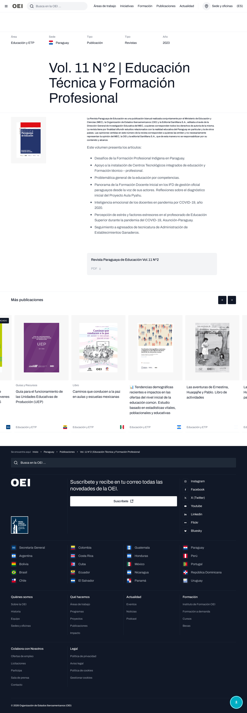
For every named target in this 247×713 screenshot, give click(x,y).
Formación (145, 6)
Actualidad (187, 6)
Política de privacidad (83, 656)
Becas (186, 625)
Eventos (131, 604)
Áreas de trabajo (105, 6)
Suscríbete (124, 501)
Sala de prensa (20, 677)
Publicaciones (165, 6)
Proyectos (76, 618)
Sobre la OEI (18, 604)
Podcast (131, 618)
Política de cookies (81, 670)
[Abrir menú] (6, 6)
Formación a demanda (196, 611)
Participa (16, 670)
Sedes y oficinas (21, 625)
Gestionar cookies (81, 677)
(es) (240, 6)
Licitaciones (18, 663)
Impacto (75, 633)
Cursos (187, 618)
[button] (222, 300)
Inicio (35, 452)
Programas (77, 611)
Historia (16, 611)
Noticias (131, 611)
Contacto (16, 684)
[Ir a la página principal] (17, 6)
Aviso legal (77, 663)
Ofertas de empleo (22, 656)
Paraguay (49, 452)
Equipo (15, 618)
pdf (96, 268)
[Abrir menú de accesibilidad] (236, 702)
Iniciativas (127, 6)
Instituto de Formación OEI (199, 604)
